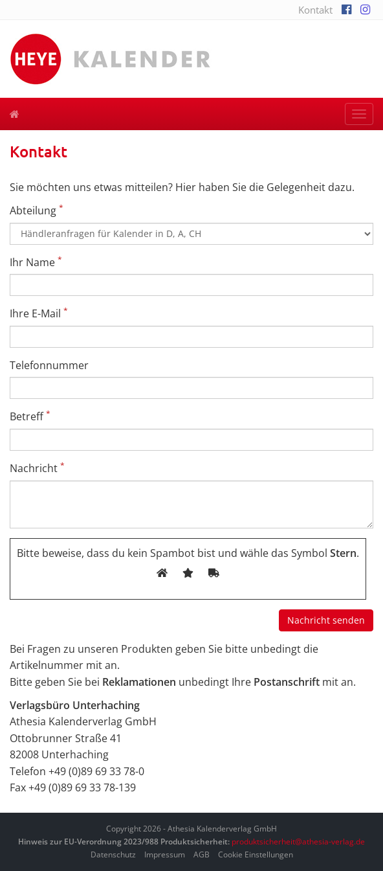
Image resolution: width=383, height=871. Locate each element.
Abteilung (36, 210)
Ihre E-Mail (39, 313)
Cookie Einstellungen (255, 854)
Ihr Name (36, 262)
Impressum (164, 854)
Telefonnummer (49, 365)
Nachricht (37, 467)
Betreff (30, 416)
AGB (201, 854)
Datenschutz (113, 854)
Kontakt (315, 9)
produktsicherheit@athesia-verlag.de (298, 841)
